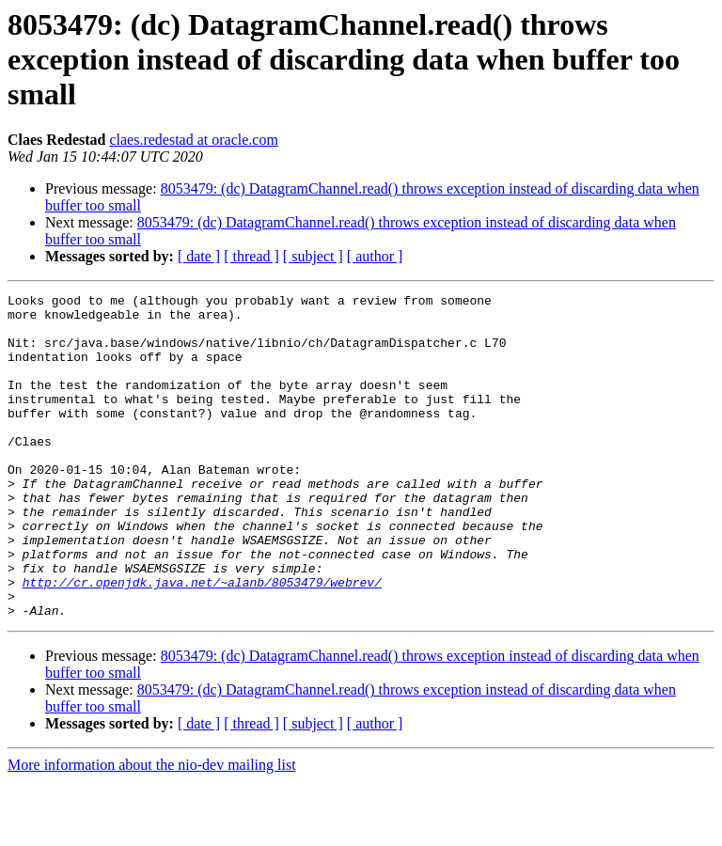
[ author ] (375, 256)
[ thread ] (251, 256)
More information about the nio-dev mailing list (152, 830)
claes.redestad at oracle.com (193, 140)
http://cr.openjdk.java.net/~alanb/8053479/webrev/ (202, 641)
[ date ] (199, 256)
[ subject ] (313, 256)
